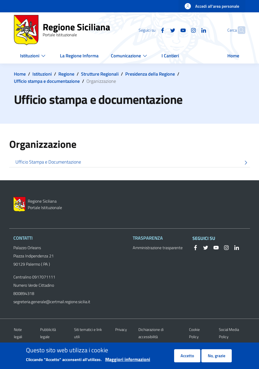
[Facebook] (152, 30)
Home (20, 73)
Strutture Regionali (100, 73)
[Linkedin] (194, 30)
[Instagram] (183, 30)
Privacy (121, 329)
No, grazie (216, 358)
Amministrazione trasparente (158, 248)
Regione (66, 73)
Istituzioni (42, 73)
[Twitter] (163, 30)
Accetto (187, 358)
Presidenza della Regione (150, 73)
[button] (239, 30)
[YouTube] (173, 30)
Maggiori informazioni (127, 361)
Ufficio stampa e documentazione (47, 81)
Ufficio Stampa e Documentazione (132, 162)
